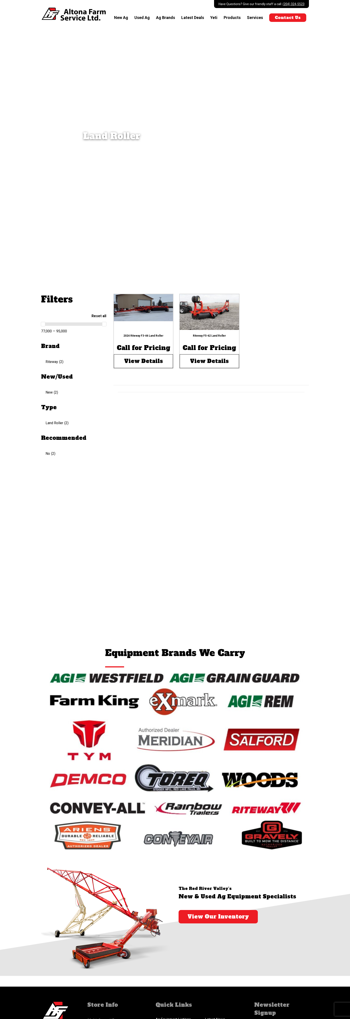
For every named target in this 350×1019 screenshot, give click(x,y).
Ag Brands (165, 17)
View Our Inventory (218, 916)
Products (232, 17)
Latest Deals (192, 17)
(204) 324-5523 (293, 4)
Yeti (213, 17)
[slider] (43, 324)
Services (255, 17)
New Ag (121, 17)
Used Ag (142, 17)
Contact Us (288, 17)
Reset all (99, 316)
